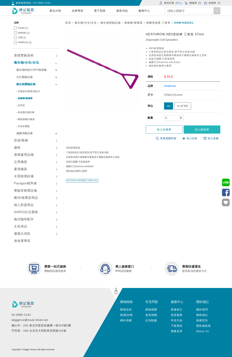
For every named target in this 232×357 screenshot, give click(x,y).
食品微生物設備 (26, 112)
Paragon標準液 (25, 183)
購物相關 (151, 309)
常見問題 (151, 301)
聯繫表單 (176, 331)
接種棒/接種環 (25, 98)
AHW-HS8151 (183, 22)
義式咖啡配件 (24, 219)
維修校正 (176, 309)
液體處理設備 (24, 154)
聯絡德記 (202, 314)
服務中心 (144, 10)
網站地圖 (126, 320)
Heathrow (24, 42)
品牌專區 (77, 10)
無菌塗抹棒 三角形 (158, 22)
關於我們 (202, 309)
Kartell (23, 28)
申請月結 (176, 320)
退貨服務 (176, 314)
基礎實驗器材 (24, 55)
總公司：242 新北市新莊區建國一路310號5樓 (41, 325)
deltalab (24, 32)
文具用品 (20, 226)
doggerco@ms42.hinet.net (30, 320)
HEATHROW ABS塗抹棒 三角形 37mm (82, 181)
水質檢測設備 (24, 176)
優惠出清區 (22, 233)
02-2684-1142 (42, 3)
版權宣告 (202, 320)
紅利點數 (151, 320)
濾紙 (17, 147)
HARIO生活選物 (26, 212)
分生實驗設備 (24, 77)
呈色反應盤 (24, 126)
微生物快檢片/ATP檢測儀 (31, 69)
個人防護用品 (24, 205)
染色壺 (21, 105)
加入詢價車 (164, 129)
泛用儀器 (20, 161)
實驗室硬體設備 (25, 190)
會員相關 (151, 314)
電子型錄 (100, 10)
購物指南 (126, 301)
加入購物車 (202, 129)
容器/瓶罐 (21, 140)
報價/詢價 (126, 314)
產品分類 (55, 10)
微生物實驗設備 (25, 84)
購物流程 (126, 309)
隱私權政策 (203, 325)
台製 (22, 37)
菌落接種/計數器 (26, 119)
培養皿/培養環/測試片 (29, 91)
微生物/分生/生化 (26, 62)
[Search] (193, 10)
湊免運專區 (22, 240)
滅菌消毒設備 (24, 133)
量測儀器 (20, 169)
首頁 (68, 22)
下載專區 (176, 325)
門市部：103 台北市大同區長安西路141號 (39, 330)
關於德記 (202, 301)
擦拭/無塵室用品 (26, 197)
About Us (202, 331)
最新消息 (122, 10)
